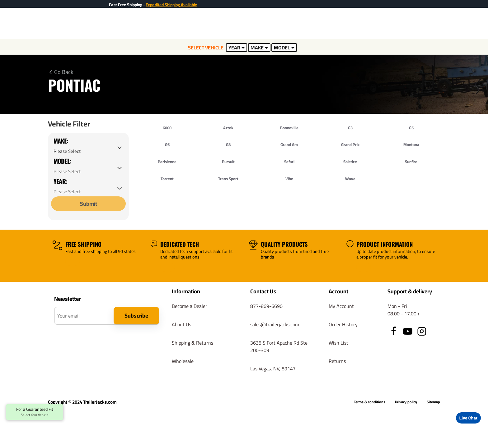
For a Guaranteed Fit (34, 412)
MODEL (284, 47)
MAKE (259, 47)
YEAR (236, 47)
